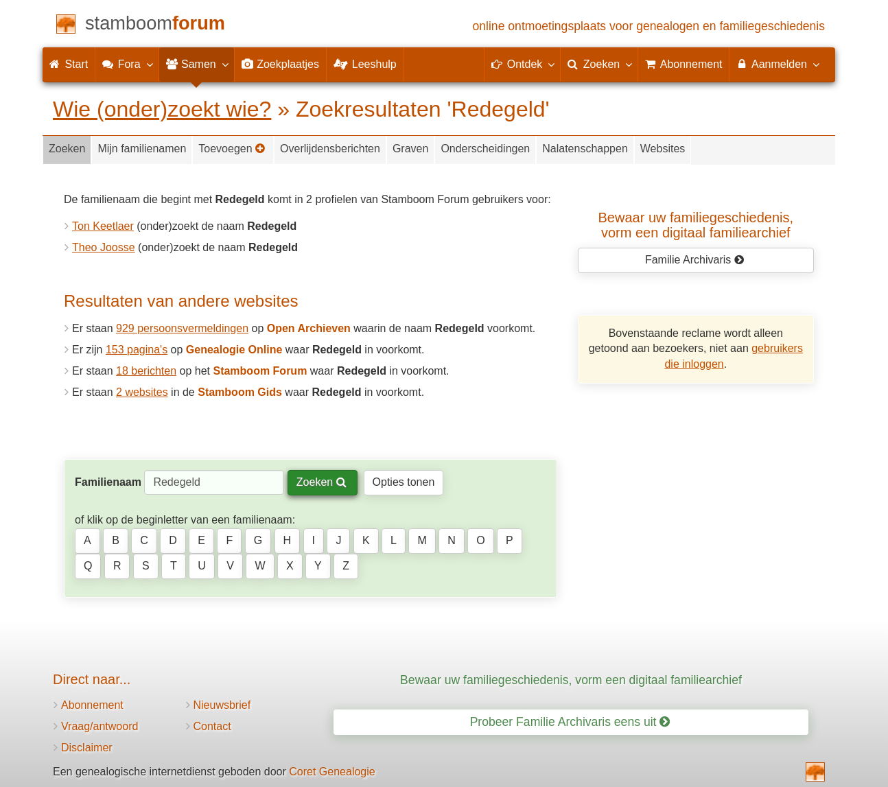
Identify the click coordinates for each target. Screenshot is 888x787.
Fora (126, 64)
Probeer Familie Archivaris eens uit (570, 722)
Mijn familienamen (141, 148)
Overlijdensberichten (330, 148)
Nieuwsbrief (222, 705)
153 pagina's (136, 349)
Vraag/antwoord (99, 726)
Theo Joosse (103, 247)
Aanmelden (777, 64)
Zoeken (67, 148)
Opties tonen (404, 482)
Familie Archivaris (695, 260)
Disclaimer (87, 747)
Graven (410, 148)
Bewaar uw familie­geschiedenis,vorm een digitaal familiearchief (696, 225)
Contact (212, 726)
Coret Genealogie (332, 771)
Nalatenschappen (585, 148)
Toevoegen (232, 148)
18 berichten (146, 371)
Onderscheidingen (485, 148)
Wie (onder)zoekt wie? (162, 109)
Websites (663, 148)
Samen (196, 64)
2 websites (142, 392)
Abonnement (92, 705)
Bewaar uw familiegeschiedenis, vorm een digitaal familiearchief (571, 680)
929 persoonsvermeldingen (182, 328)
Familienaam (108, 482)
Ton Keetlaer (103, 226)
